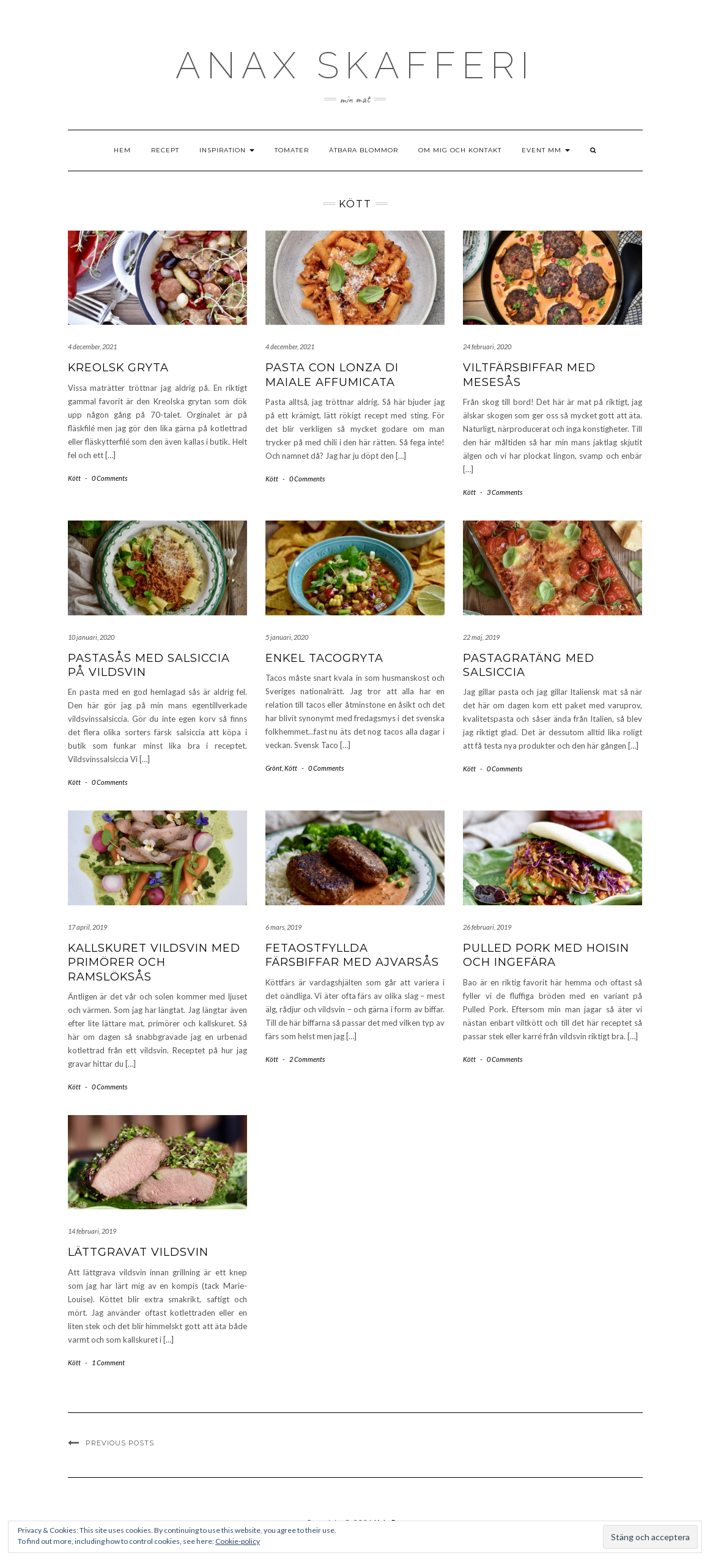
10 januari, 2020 (91, 637)
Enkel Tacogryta (324, 658)
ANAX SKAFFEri (355, 65)
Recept (165, 150)
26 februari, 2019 (487, 927)
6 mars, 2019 (283, 927)
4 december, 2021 (92, 346)
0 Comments (109, 478)
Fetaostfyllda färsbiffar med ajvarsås (352, 955)
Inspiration (226, 150)
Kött (74, 478)
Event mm (546, 150)
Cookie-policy (237, 1541)
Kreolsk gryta (118, 367)
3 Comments (504, 492)
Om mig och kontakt (459, 150)
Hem (122, 150)
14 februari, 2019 (92, 1231)
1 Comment (108, 1362)
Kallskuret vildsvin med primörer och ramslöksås (154, 962)
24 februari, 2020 (487, 346)
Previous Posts (120, 1443)
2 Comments (307, 1059)
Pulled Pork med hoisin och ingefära (546, 955)
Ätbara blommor (363, 150)
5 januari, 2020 (286, 637)
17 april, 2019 (87, 927)
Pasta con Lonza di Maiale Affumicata (332, 374)
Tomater (292, 150)
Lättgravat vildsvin (138, 1252)
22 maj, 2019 (481, 637)
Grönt (273, 768)
